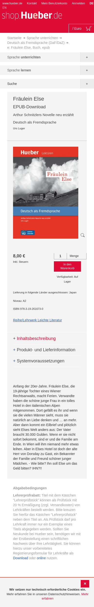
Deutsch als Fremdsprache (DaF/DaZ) (36, 43)
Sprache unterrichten (42, 38)
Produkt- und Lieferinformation (44, 349)
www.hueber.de (12, 3)
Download (20, 558)
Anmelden (78, 3)
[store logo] (31, 15)
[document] (47, 594)
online (41, 558)
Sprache (24, 57)
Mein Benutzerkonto (54, 3)
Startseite (14, 38)
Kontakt (32, 3)
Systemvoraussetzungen (39, 361)
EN (4, 7)
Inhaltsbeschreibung (34, 338)
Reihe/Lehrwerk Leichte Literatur (37, 320)
